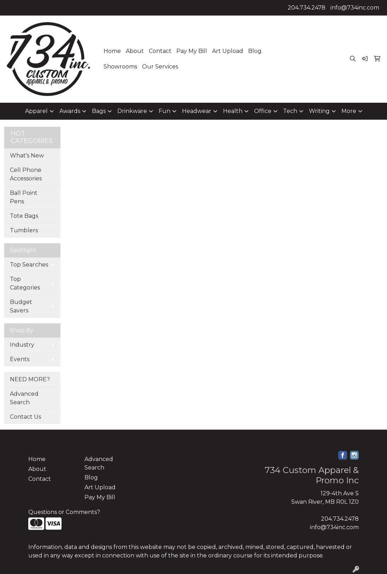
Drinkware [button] (132, 111)
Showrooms (120, 66)
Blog (255, 51)
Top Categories (25, 283)
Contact (160, 51)
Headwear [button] (196, 111)
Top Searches (29, 264)
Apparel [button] (36, 111)
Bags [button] (99, 111)
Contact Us (25, 416)
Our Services (160, 66)
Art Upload (227, 51)
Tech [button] (290, 111)
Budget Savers (21, 306)
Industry (22, 344)
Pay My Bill (191, 51)
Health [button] (232, 111)
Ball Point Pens (23, 197)
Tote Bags (24, 216)
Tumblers (24, 230)
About (135, 51)
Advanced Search (24, 398)
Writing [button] (319, 111)
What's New (27, 155)
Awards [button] (69, 111)
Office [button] (262, 111)
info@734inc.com (354, 7)
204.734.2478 (307, 7)
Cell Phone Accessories (26, 174)
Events (19, 359)
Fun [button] (164, 111)
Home (112, 51)
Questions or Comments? (64, 512)
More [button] (348, 111)
